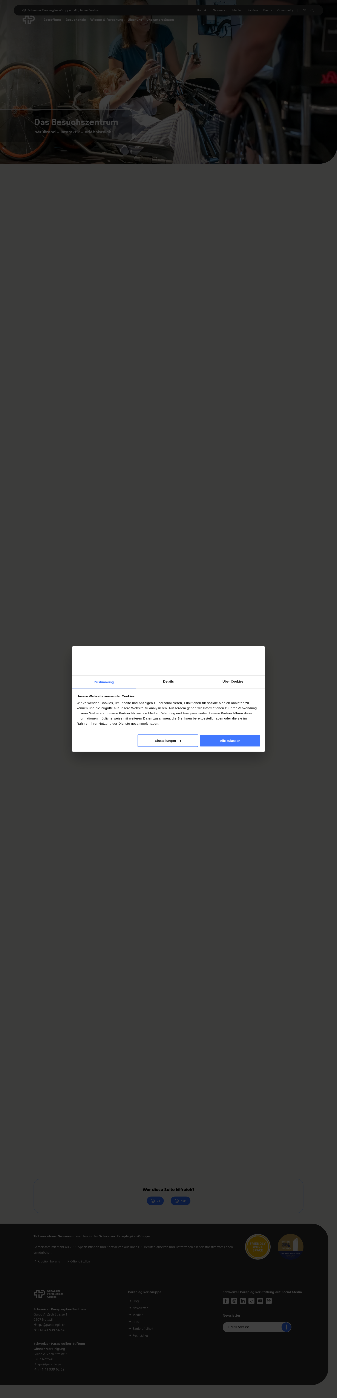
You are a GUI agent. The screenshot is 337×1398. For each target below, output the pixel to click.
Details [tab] (168, 681)
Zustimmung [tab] (104, 682)
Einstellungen (168, 740)
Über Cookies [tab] (233, 681)
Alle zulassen (230, 740)
